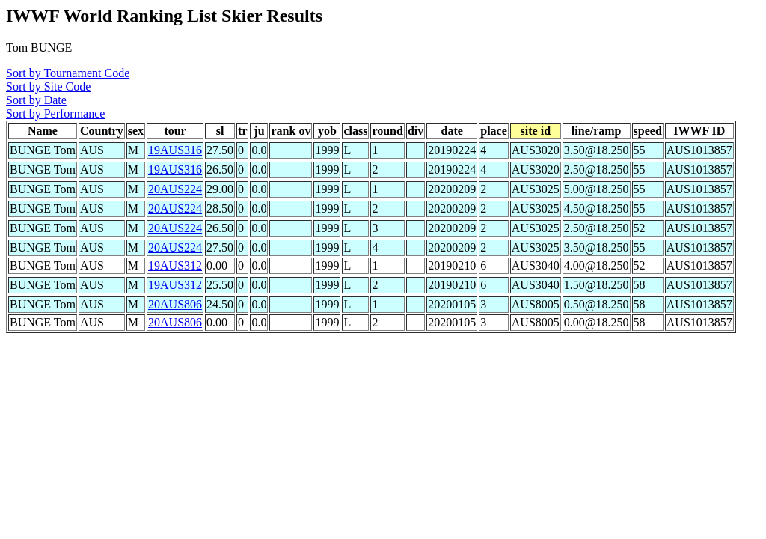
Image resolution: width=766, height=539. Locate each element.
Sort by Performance (55, 113)
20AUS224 (175, 189)
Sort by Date (36, 100)
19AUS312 (175, 265)
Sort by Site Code (48, 86)
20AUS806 (175, 304)
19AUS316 (175, 150)
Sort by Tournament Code (67, 73)
